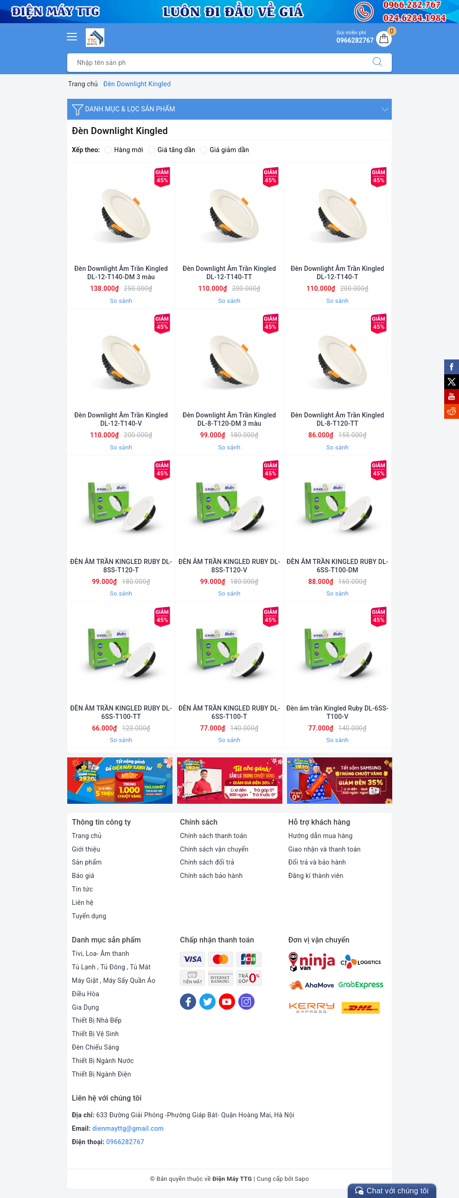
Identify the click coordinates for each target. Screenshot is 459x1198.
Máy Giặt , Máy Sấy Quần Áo (113, 980)
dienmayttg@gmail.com (128, 1128)
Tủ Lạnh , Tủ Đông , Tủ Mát (111, 967)
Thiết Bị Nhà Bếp (96, 1020)
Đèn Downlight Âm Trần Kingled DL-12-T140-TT (229, 273)
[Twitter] (207, 1001)
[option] (119, 780)
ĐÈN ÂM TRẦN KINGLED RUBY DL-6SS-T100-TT (121, 712)
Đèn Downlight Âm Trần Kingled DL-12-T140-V (121, 419)
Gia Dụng (85, 1007)
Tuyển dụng (89, 916)
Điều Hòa (85, 994)
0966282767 (125, 1142)
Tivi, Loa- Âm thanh (100, 953)
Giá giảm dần (224, 150)
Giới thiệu (86, 849)
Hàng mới (123, 150)
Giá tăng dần (172, 150)
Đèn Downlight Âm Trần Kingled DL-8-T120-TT (337, 419)
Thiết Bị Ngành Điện (101, 1074)
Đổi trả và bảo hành (317, 862)
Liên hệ (82, 902)
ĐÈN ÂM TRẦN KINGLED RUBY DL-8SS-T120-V (229, 566)
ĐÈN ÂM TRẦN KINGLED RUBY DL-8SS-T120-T (121, 566)
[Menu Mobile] (72, 35)
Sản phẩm (87, 862)
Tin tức (82, 889)
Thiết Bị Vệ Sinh (95, 1034)
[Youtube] (227, 1001)
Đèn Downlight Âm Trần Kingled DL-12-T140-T (337, 273)
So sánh (121, 300)
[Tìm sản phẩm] (215, 62)
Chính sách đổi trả (207, 862)
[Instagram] (246, 1001)
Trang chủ (87, 835)
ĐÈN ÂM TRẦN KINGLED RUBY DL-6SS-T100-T (229, 712)
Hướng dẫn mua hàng (320, 835)
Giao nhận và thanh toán (324, 849)
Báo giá (83, 875)
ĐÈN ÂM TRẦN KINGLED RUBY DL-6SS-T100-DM (338, 566)
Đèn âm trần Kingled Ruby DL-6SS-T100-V (338, 712)
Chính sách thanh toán (213, 835)
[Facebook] (188, 1001)
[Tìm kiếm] (377, 62)
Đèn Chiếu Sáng (95, 1047)
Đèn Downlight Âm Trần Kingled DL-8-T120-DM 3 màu (229, 419)
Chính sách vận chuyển (214, 849)
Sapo (302, 1178)
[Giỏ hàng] (384, 39)
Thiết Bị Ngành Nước (103, 1060)
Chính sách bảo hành (211, 875)
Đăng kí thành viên (316, 875)
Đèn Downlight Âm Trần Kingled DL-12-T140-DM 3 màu (121, 273)
